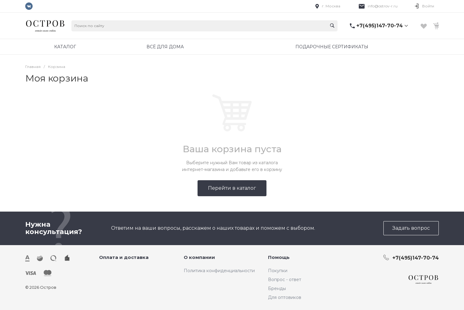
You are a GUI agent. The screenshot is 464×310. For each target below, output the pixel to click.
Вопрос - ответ (284, 279)
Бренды (277, 288)
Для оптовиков (284, 297)
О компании (199, 257)
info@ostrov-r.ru (383, 6)
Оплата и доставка (124, 257)
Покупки (277, 270)
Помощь (279, 257)
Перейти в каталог (232, 188)
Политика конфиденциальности (219, 270)
